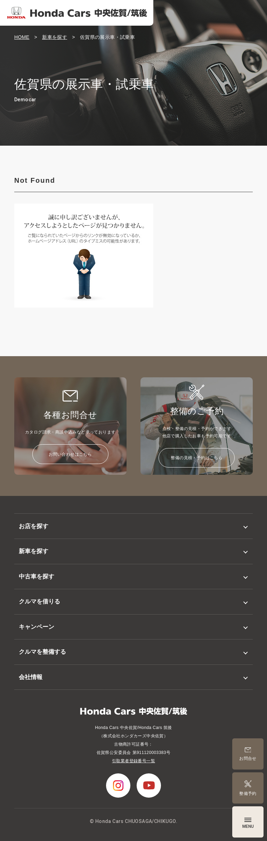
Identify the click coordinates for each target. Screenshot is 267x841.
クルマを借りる (39, 601)
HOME (22, 37)
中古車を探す (36, 576)
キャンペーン (36, 627)
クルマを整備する (42, 652)
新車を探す (54, 37)
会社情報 (30, 677)
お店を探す (33, 526)
